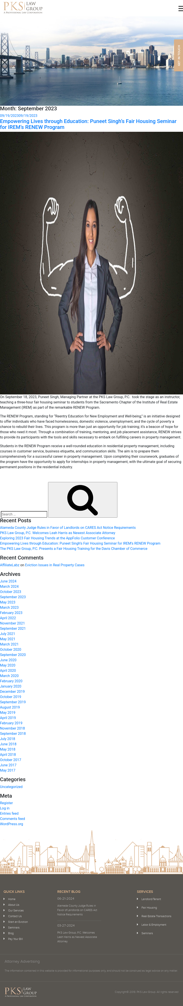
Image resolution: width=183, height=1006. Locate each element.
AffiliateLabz (9, 565)
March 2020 (9, 676)
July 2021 (7, 634)
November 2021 (12, 623)
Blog (11, 933)
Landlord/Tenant (151, 899)
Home (11, 899)
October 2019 (10, 697)
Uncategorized (11, 787)
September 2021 (13, 628)
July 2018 (7, 739)
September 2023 (13, 597)
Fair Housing (149, 907)
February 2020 (11, 681)
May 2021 (7, 639)
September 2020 (13, 655)
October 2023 (10, 592)
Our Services (16, 910)
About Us (13, 905)
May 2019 (7, 713)
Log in (4, 808)
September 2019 (13, 702)
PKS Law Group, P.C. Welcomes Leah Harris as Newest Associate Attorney (57, 533)
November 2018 (12, 728)
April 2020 (8, 670)
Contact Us (15, 916)
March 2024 (9, 586)
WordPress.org (11, 824)
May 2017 (7, 770)
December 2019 (12, 691)
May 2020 (7, 665)
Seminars (14, 927)
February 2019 (11, 723)
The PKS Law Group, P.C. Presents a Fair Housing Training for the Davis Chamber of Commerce (73, 549)
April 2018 (8, 755)
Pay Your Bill (15, 939)
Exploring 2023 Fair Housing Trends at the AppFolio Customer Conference (57, 538)
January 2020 (10, 686)
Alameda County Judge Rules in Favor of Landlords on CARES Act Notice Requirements (68, 528)
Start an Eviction (18, 922)
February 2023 (11, 613)
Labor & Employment (154, 925)
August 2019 (10, 707)
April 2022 (8, 618)
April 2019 (8, 718)
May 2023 (7, 602)
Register (6, 803)
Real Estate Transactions (156, 916)
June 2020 (8, 660)
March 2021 (9, 644)
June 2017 (8, 765)
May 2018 (7, 749)
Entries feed (9, 813)
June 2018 (8, 744)
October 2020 (10, 649)
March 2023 (9, 607)
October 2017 (10, 760)
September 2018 (13, 734)
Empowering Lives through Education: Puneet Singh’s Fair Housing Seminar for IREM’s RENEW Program (88, 124)
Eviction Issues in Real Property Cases (54, 565)
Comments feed (12, 819)
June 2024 (8, 581)
